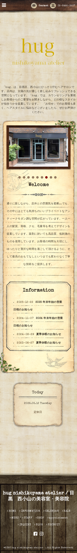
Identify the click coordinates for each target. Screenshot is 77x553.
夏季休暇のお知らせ (48, 334)
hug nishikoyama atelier (29, 548)
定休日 (38, 412)
